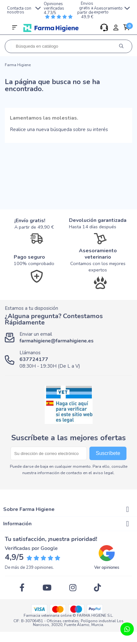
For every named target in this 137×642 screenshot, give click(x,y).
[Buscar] (68, 46)
